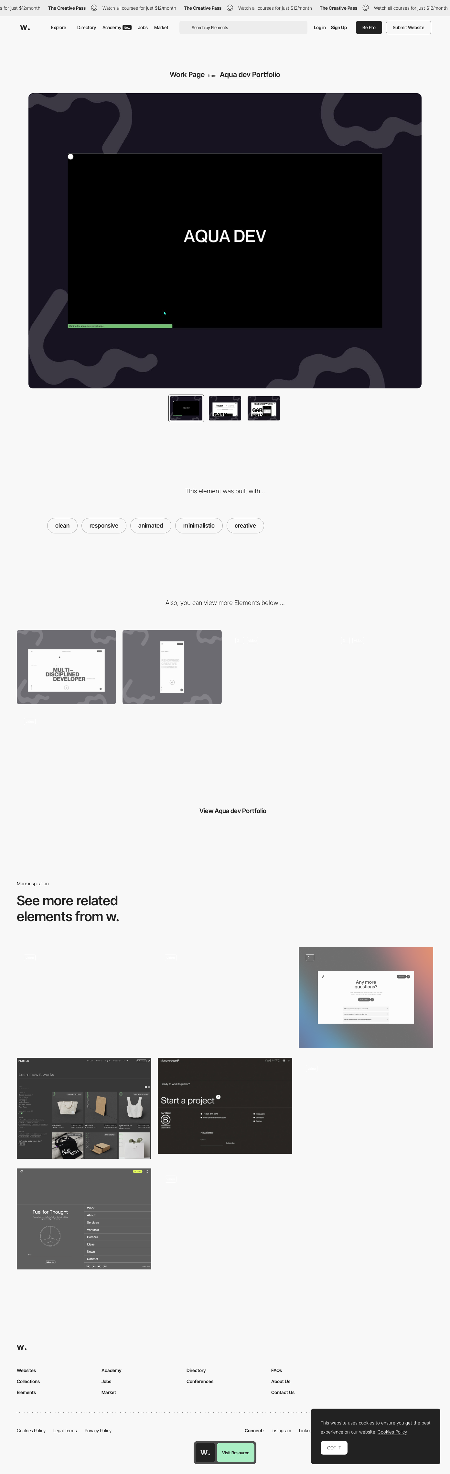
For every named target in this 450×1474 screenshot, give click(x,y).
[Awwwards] (25, 27)
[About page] (383, 667)
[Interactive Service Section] (66, 748)
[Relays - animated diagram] (84, 997)
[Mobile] (172, 667)
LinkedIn (307, 1430)
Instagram (281, 1430)
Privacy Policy (98, 1430)
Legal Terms (65, 1430)
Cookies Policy (31, 1430)
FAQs (276, 1370)
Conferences (200, 1381)
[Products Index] (84, 1108)
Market (161, 27)
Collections (28, 1381)
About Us (280, 1381)
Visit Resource (235, 1452)
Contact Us (283, 1392)
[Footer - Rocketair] (84, 1218)
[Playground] (366, 1108)
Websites (26, 1370)
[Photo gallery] (225, 1218)
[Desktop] (66, 667)
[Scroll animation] (225, 997)
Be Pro (369, 27)
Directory (86, 27)
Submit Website (408, 27)
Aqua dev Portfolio (250, 74)
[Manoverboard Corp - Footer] (225, 1106)
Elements (26, 1392)
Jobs (143, 27)
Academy (117, 27)
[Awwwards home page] (205, 1452)
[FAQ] (366, 997)
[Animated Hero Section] (277, 667)
